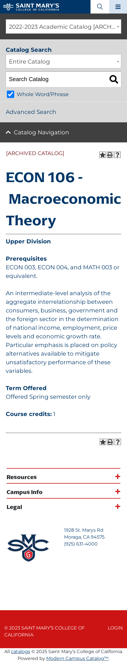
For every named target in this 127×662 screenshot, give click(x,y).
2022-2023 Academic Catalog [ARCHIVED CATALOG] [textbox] (65, 26)
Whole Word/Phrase (43, 94)
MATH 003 (97, 267)
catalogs (20, 651)
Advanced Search (31, 111)
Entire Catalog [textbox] (29, 61)
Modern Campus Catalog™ (77, 658)
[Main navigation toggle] (118, 7)
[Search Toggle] (100, 7)
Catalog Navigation (41, 132)
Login (115, 628)
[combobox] (63, 26)
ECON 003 (20, 267)
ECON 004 (53, 267)
